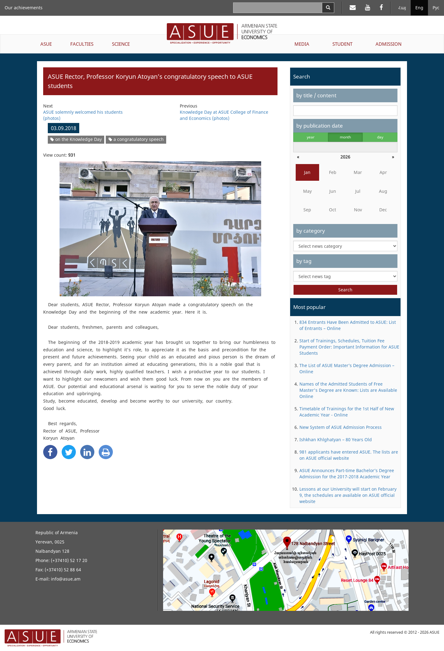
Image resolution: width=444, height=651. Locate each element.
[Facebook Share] (50, 452)
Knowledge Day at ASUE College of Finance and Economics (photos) (224, 115)
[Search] (328, 7)
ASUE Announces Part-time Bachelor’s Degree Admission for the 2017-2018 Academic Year (346, 473)
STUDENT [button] (342, 44)
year (310, 137)
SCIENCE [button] (121, 44)
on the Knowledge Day (76, 139)
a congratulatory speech (136, 139)
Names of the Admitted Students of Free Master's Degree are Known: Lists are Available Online (348, 390)
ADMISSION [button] (388, 44)
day (380, 137)
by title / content (316, 95)
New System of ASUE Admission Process (340, 427)
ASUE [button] (46, 44)
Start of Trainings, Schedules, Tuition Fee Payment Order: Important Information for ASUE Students (349, 347)
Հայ (402, 8)
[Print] (106, 452)
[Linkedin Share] (87, 452)
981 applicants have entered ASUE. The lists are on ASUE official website (348, 455)
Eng (419, 8)
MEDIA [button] (301, 44)
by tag (303, 260)
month (345, 137)
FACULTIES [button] (81, 44)
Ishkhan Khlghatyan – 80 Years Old (335, 439)
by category (310, 230)
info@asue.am (65, 579)
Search (345, 290)
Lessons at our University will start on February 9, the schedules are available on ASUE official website (348, 495)
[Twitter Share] (69, 452)
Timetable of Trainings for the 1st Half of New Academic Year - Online (346, 412)
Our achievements (24, 8)
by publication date (319, 125)
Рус (436, 8)
